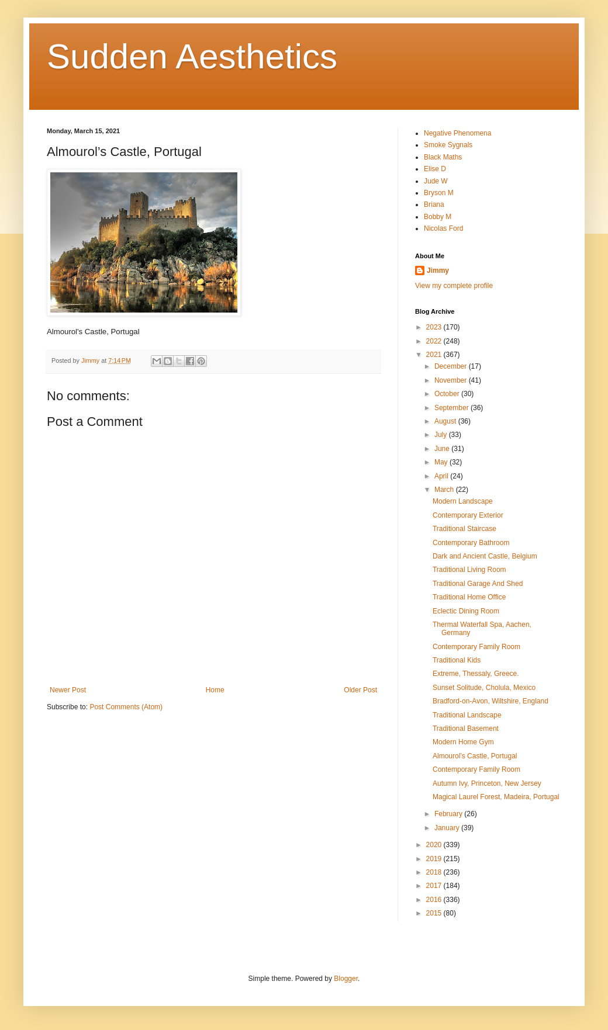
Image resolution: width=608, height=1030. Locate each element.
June (442, 449)
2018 (435, 872)
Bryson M (439, 193)
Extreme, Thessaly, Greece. (476, 674)
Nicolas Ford (443, 228)
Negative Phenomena (457, 133)
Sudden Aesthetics (192, 56)
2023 (435, 327)
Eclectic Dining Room (466, 611)
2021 (435, 355)
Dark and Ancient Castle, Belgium (485, 556)
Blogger (346, 978)
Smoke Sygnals (448, 145)
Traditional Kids (457, 660)
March (445, 489)
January (447, 828)
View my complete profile (454, 286)
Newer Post (68, 690)
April (442, 476)
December (451, 366)
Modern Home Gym (463, 742)
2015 (435, 913)
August (446, 421)
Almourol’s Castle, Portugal (475, 756)
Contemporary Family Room (476, 647)
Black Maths (443, 157)
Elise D (435, 169)
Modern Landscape (463, 501)
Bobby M (437, 217)
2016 (435, 900)
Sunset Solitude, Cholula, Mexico (484, 688)
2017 (435, 886)
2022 (435, 341)
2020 (435, 845)
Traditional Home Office (469, 597)
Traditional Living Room (469, 570)
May (442, 462)
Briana (434, 204)
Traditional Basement (466, 728)
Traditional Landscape (467, 715)
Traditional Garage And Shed (478, 584)
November (451, 380)
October (447, 394)
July (441, 435)
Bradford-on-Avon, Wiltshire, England (490, 701)
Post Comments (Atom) (126, 707)
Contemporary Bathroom (471, 543)
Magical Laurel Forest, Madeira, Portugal (496, 797)
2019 (435, 859)
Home (215, 690)
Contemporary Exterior (468, 515)
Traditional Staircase (464, 529)
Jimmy (438, 270)
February (449, 814)
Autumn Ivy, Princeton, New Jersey (487, 783)
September (452, 408)
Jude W (436, 181)
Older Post (360, 690)
